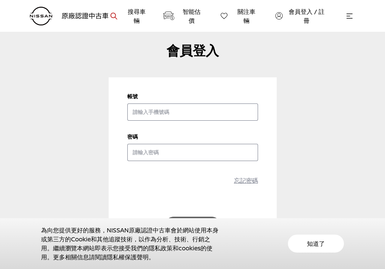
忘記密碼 (246, 180)
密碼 (132, 136)
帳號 (132, 96)
